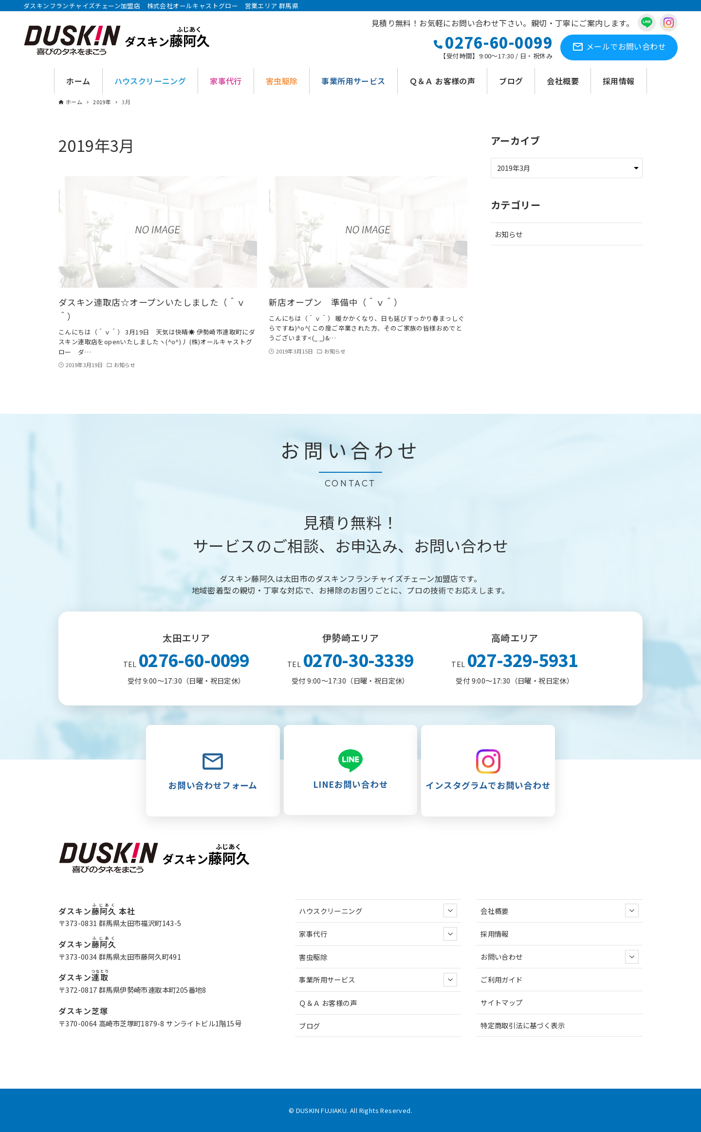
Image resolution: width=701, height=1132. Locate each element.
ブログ (309, 1026)
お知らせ (509, 234)
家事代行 (378, 934)
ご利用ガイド (501, 979)
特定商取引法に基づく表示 (522, 1025)
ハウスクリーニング (378, 910)
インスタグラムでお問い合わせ (488, 770)
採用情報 (494, 933)
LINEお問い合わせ (351, 769)
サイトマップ (501, 1002)
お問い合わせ (619, 47)
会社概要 (559, 910)
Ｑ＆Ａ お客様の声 (328, 1003)
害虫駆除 (313, 957)
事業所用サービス (378, 979)
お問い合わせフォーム (213, 770)
